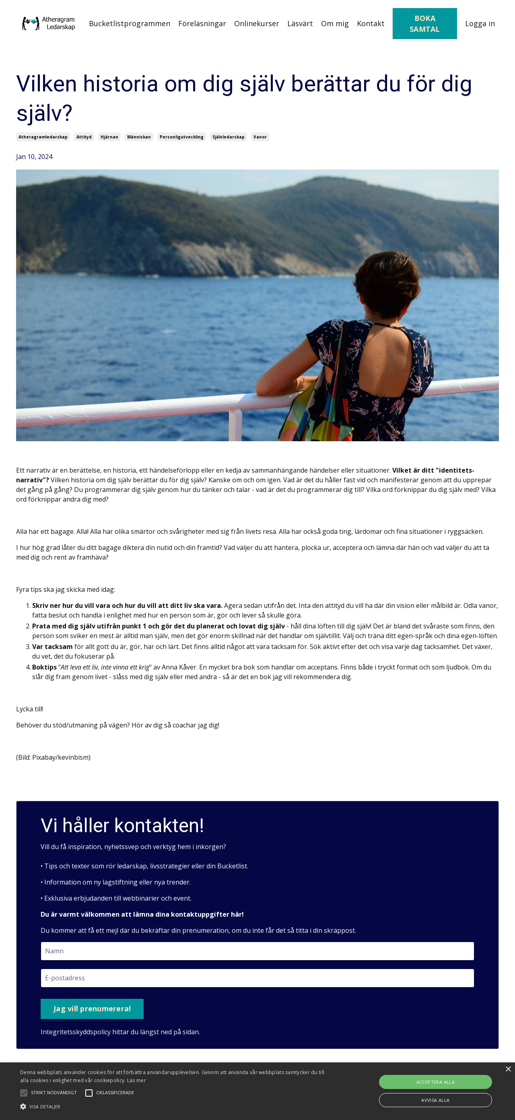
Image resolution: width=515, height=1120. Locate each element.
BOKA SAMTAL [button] (425, 23)
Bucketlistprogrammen (129, 23)
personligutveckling (182, 137)
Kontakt (371, 23)
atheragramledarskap (43, 137)
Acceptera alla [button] (435, 1082)
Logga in (480, 23)
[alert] (257, 1091)
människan (139, 137)
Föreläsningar (202, 23)
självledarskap (228, 137)
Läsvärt (300, 23)
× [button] (508, 1069)
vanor (260, 137)
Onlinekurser (256, 23)
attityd (84, 137)
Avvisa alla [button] (435, 1100)
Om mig (335, 23)
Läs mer (136, 1080)
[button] (174, 1106)
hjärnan (109, 137)
